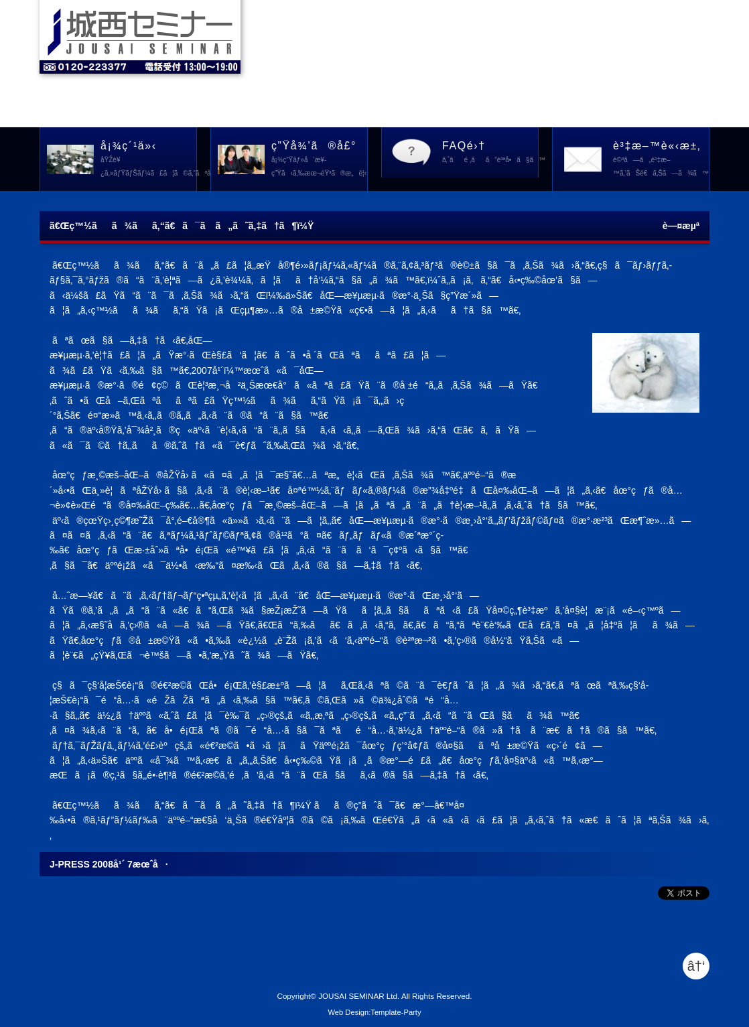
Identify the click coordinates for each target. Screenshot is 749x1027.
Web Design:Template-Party (374, 1012)
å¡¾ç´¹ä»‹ (148, 160)
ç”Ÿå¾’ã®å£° (319, 160)
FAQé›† (490, 153)
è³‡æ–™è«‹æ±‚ (661, 160)
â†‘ (696, 966)
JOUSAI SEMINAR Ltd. (358, 995)
